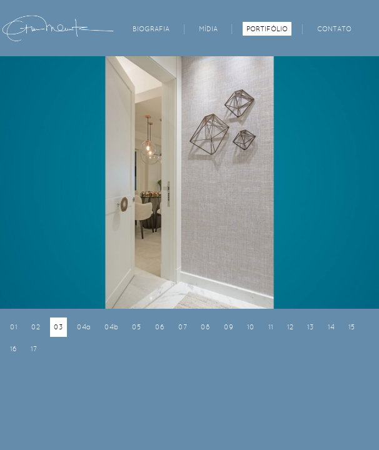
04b (111, 327)
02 (35, 327)
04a (84, 327)
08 (205, 327)
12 (290, 327)
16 (13, 348)
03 (58, 327)
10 (251, 327)
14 (331, 327)
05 (136, 327)
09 (228, 327)
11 (270, 327)
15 (351, 327)
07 (182, 327)
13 (310, 327)
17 (34, 348)
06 (159, 327)
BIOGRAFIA (151, 28)
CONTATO (334, 28)
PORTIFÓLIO (267, 28)
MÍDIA (208, 28)
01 (14, 327)
